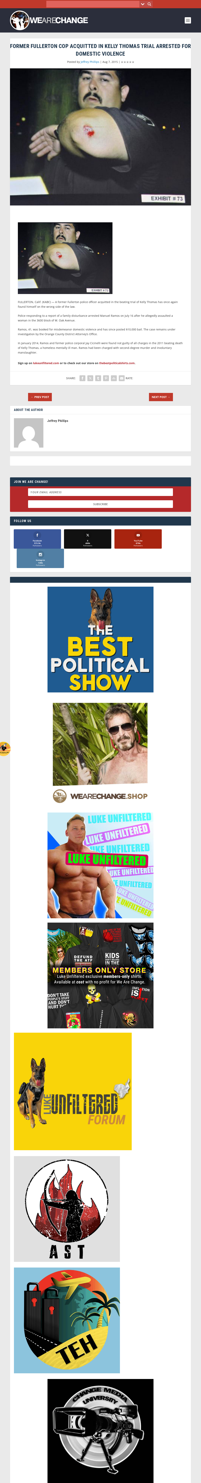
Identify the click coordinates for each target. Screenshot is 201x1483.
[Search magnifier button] (149, 4)
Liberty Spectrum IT (115, 1478)
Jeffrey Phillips (90, 62)
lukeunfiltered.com (46, 363)
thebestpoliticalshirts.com (117, 363)
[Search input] (94, 4)
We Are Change (31, 1478)
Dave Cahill (70, 1478)
